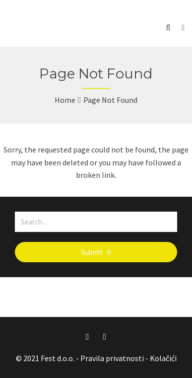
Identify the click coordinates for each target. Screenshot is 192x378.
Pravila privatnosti (112, 358)
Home (65, 100)
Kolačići (163, 358)
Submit (96, 252)
